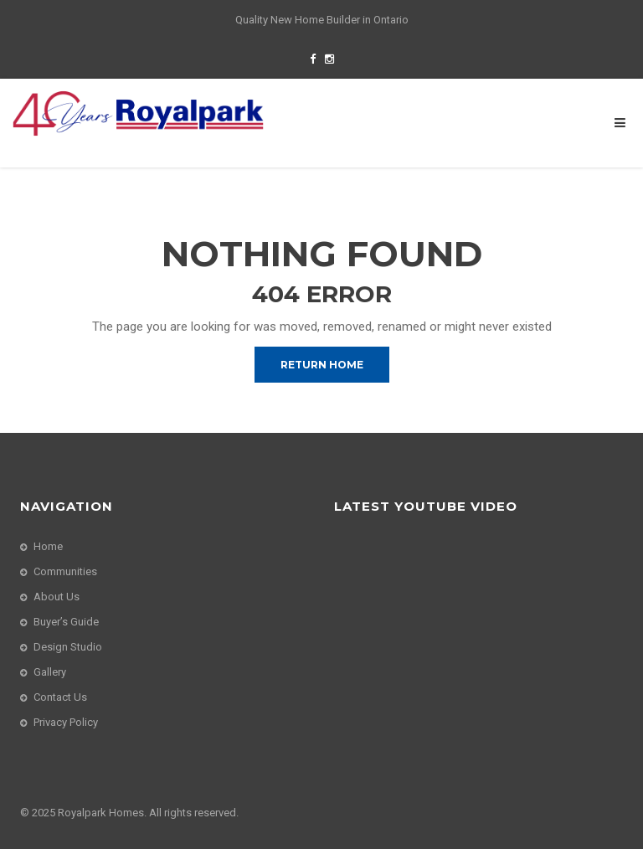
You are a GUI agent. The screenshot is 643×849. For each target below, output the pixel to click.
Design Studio (67, 647)
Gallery (49, 672)
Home (48, 546)
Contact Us (60, 697)
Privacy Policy (65, 722)
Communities (65, 571)
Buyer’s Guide (66, 621)
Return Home (321, 364)
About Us (56, 596)
